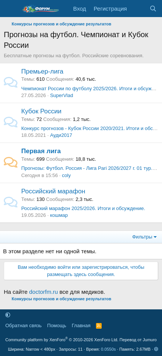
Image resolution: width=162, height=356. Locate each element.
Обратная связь (23, 325)
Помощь (56, 325)
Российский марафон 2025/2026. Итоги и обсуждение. (83, 208)
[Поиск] (153, 9)
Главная (81, 325)
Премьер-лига (42, 71)
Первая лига (41, 151)
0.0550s (108, 349)
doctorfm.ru (43, 292)
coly (66, 175)
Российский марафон (53, 191)
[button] (8, 314)
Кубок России (41, 111)
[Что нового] (138, 9)
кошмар (59, 215)
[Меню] (10, 8)
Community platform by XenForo (61, 339)
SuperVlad (61, 95)
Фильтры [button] (142, 237)
